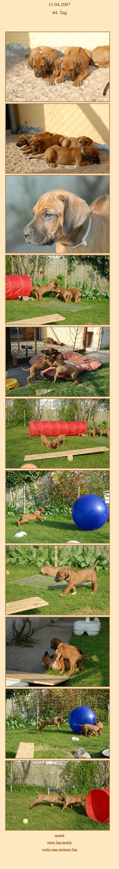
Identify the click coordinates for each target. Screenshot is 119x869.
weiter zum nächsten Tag (59, 849)
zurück (60, 835)
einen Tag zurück (59, 842)
